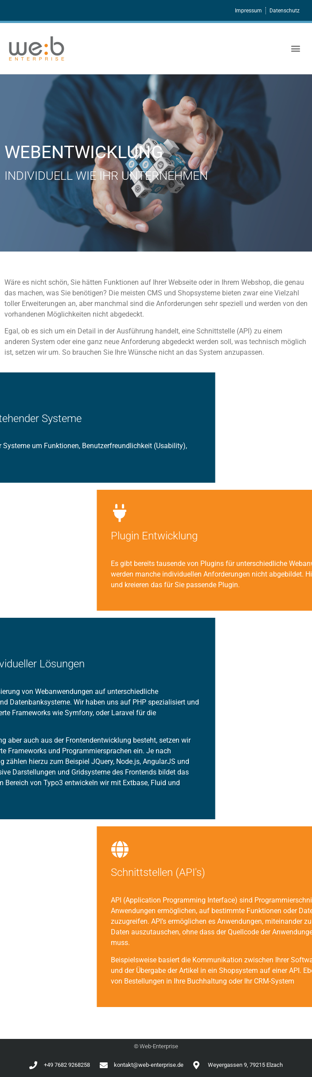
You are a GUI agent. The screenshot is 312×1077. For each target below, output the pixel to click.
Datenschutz (284, 11)
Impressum (248, 11)
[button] (296, 48)
